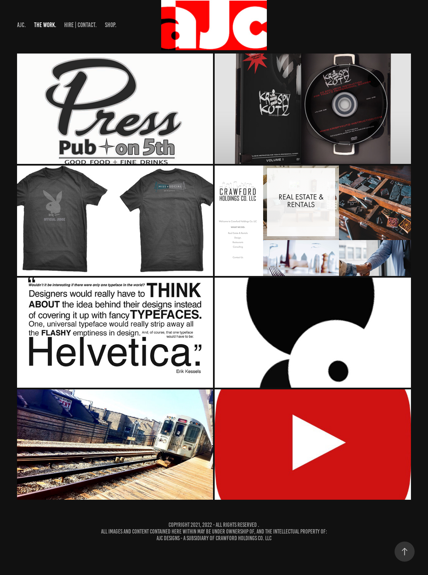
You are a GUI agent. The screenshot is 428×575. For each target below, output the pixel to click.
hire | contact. (80, 24)
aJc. (21, 24)
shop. (110, 24)
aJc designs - (169, 538)
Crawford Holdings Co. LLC (244, 538)
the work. (45, 24)
